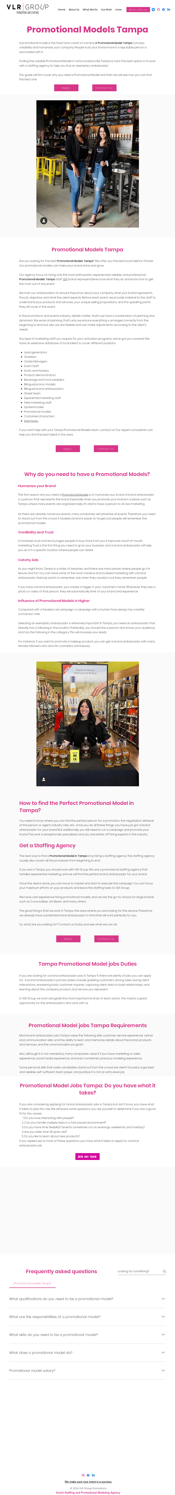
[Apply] (66, 87)
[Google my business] (153, 9)
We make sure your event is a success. (88, 1481)
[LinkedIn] (168, 9)
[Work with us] (138, 9)
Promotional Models (75, 495)
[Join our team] (87, 1156)
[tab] (32, 1283)
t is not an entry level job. (108, 1072)
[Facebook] (158, 9)
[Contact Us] (104, 87)
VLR (65, 279)
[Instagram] (83, 1475)
